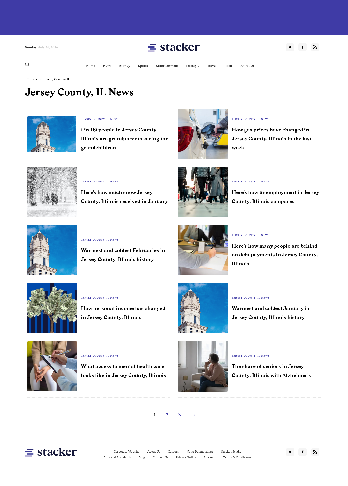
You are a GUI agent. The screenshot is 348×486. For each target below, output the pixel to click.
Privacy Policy (186, 457)
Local (228, 66)
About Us (247, 66)
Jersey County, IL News (100, 119)
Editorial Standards (117, 457)
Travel (212, 66)
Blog (142, 457)
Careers (173, 452)
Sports (143, 66)
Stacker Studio (231, 452)
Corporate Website (127, 452)
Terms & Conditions (237, 457)
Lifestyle (192, 66)
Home (90, 66)
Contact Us (160, 457)
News (107, 66)
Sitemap (209, 457)
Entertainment (167, 66)
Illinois (32, 79)
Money (124, 66)
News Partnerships (200, 452)
